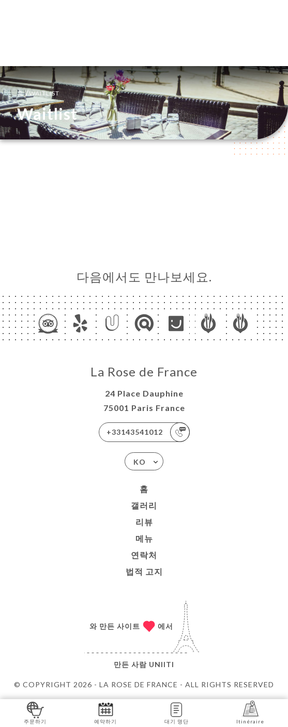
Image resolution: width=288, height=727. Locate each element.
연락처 (144, 555)
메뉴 (144, 538)
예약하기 (105, 712)
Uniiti (161, 664)
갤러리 (144, 505)
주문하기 (35, 712)
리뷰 (144, 522)
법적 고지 (144, 571)
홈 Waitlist (38, 92)
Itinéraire (250, 712)
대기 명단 (176, 712)
